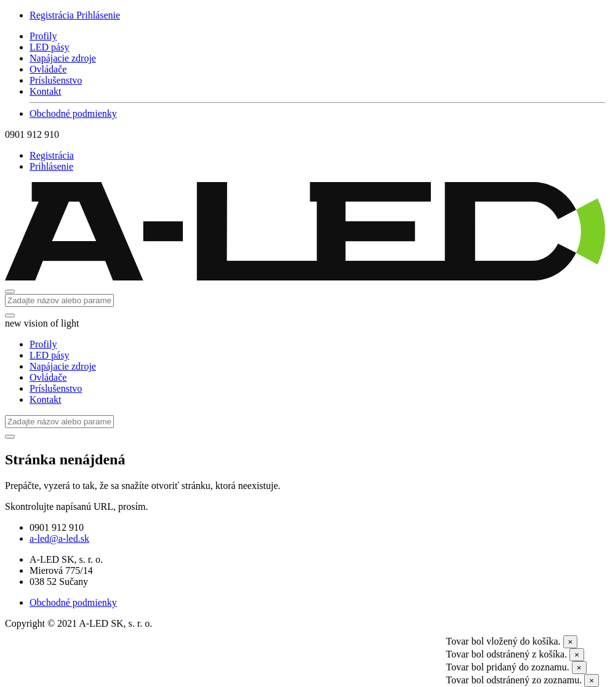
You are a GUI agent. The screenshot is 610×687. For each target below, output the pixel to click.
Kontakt (46, 91)
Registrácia (53, 15)
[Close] (570, 641)
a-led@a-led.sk (59, 538)
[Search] (59, 300)
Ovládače (48, 69)
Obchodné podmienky (73, 113)
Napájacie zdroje (63, 58)
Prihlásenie (98, 15)
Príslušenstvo (56, 80)
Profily (43, 36)
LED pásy (49, 47)
